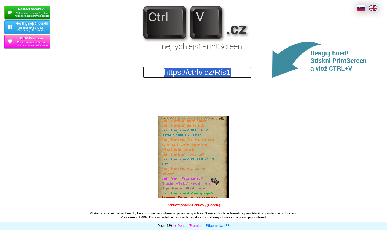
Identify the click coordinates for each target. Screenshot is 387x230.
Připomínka (214, 226)
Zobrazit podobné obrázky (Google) (193, 205)
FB (227, 226)
